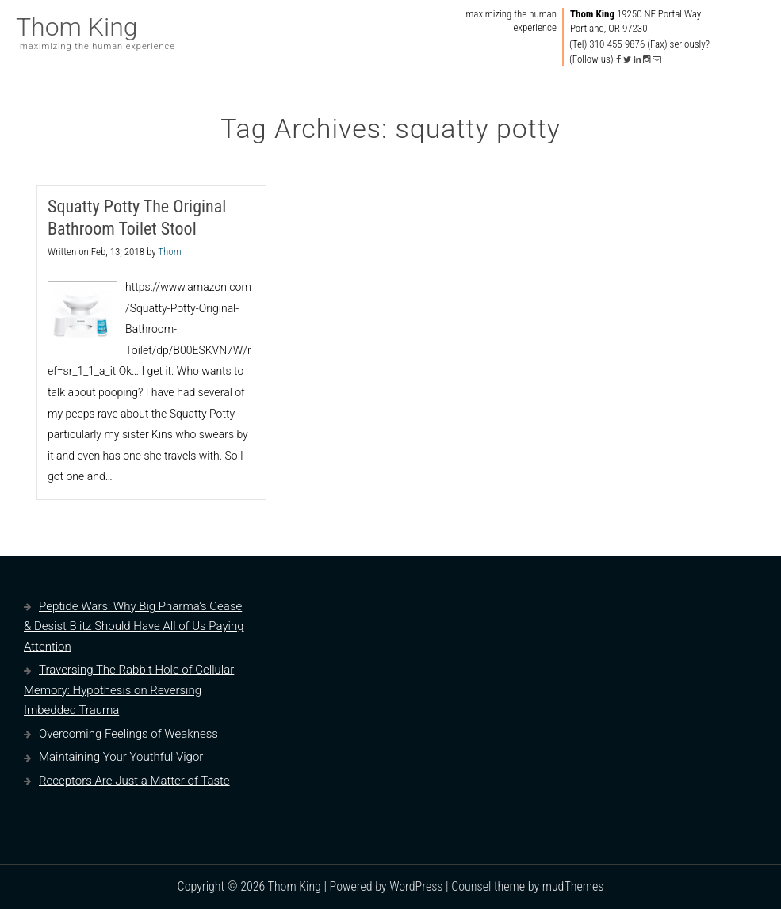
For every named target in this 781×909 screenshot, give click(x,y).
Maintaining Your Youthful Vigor (121, 757)
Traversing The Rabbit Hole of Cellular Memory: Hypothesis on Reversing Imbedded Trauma (129, 690)
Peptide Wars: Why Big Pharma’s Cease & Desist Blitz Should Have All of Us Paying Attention (133, 626)
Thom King (77, 27)
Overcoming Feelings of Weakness (128, 734)
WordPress (415, 886)
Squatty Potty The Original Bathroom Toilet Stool (137, 218)
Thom (169, 252)
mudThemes (573, 886)
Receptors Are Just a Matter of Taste (134, 780)
